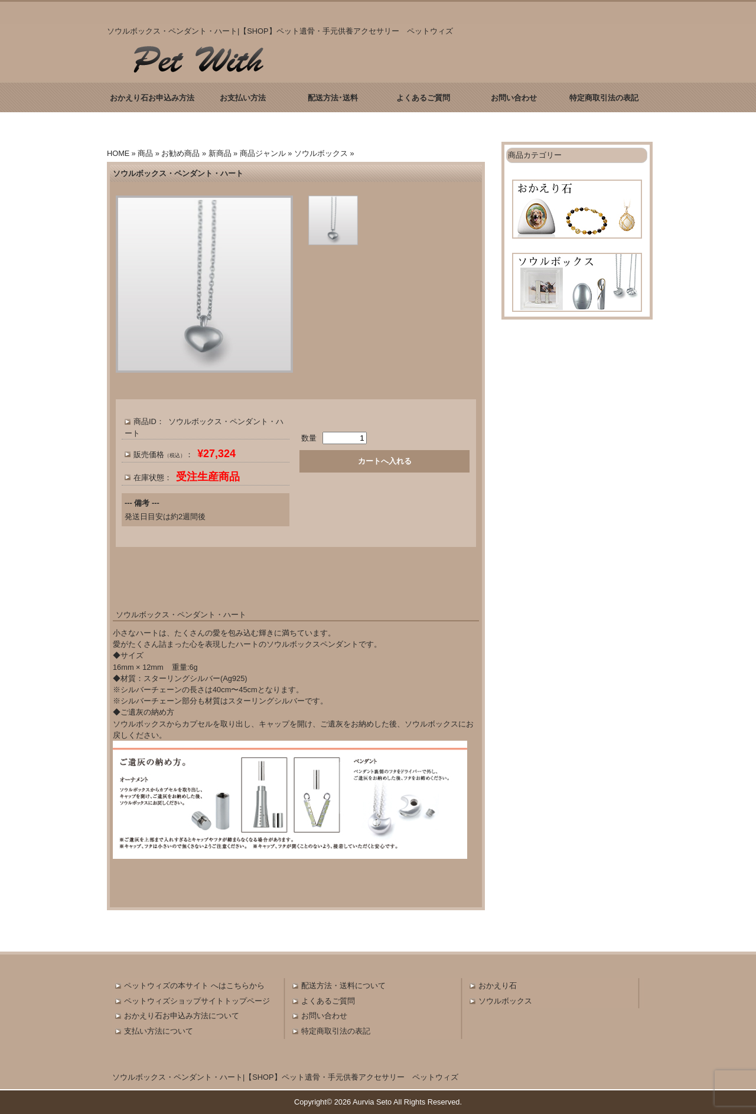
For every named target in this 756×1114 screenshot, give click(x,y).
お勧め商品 (180, 153)
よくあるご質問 (423, 97)
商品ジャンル (263, 153)
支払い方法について (158, 1031)
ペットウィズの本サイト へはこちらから (194, 985)
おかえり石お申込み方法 (152, 97)
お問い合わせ (514, 97)
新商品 (220, 153)
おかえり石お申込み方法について (181, 1015)
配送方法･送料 (333, 97)
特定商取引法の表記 (603, 97)
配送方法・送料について (343, 985)
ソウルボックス (321, 153)
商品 (145, 153)
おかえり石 (497, 985)
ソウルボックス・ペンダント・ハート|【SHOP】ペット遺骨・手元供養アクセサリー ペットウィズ (285, 1077)
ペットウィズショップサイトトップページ (197, 1000)
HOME (118, 153)
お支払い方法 (243, 97)
